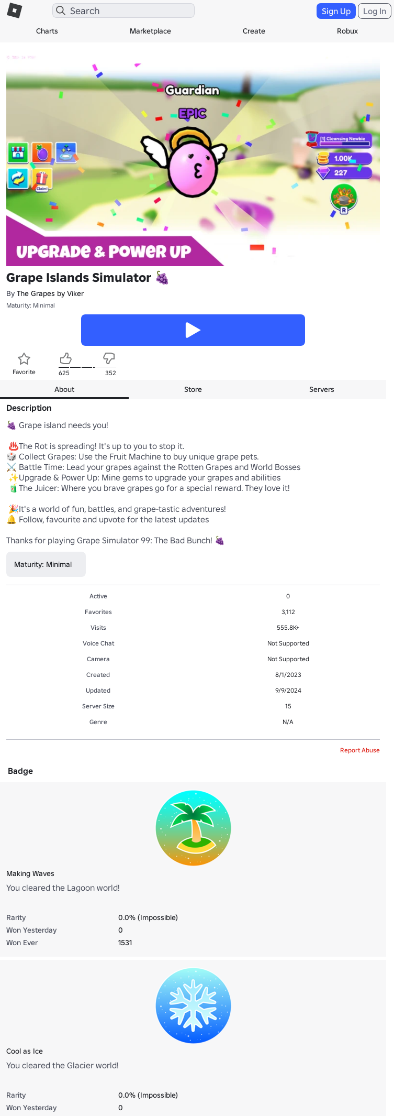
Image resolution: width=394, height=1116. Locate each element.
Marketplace (150, 31)
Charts (47, 31)
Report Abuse (360, 750)
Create (254, 31)
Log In (374, 11)
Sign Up (336, 11)
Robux (347, 31)
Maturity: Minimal (30, 305)
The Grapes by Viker (50, 293)
